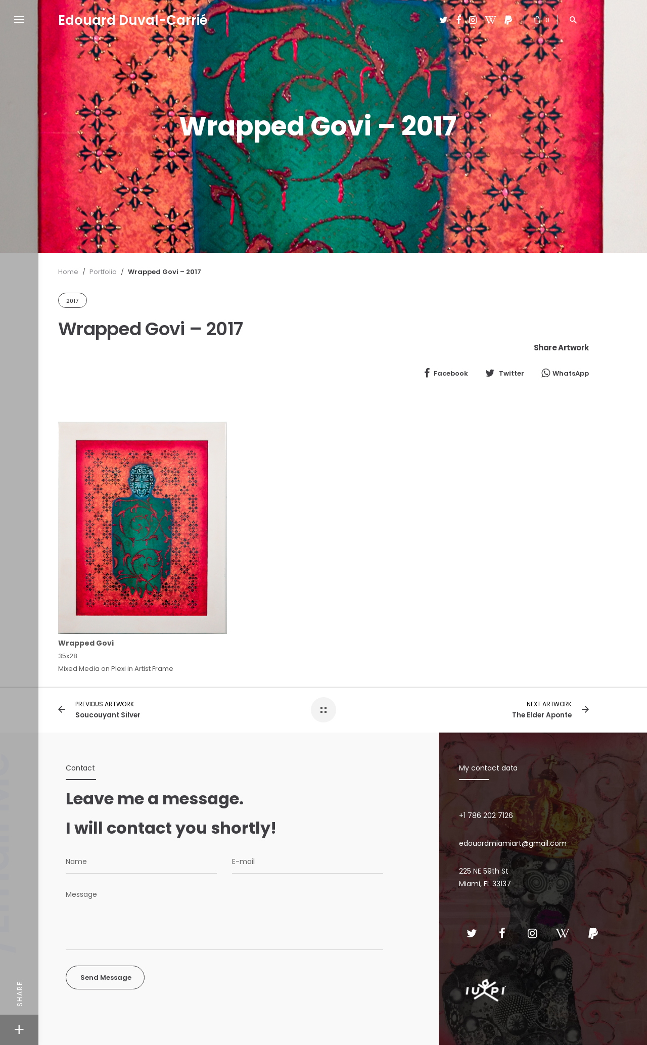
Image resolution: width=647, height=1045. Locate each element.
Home (68, 272)
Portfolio (103, 272)
